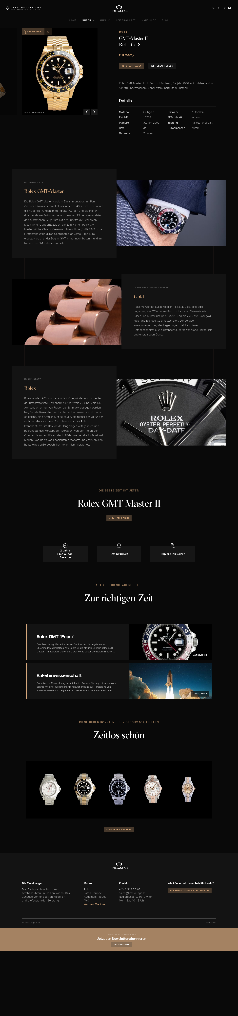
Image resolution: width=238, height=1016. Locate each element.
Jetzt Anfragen (132, 66)
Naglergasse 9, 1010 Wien (136, 896)
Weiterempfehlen (162, 66)
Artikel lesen (200, 655)
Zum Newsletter (122, 945)
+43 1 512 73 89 (129, 889)
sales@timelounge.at (132, 893)
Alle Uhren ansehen (119, 829)
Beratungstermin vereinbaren (189, 890)
